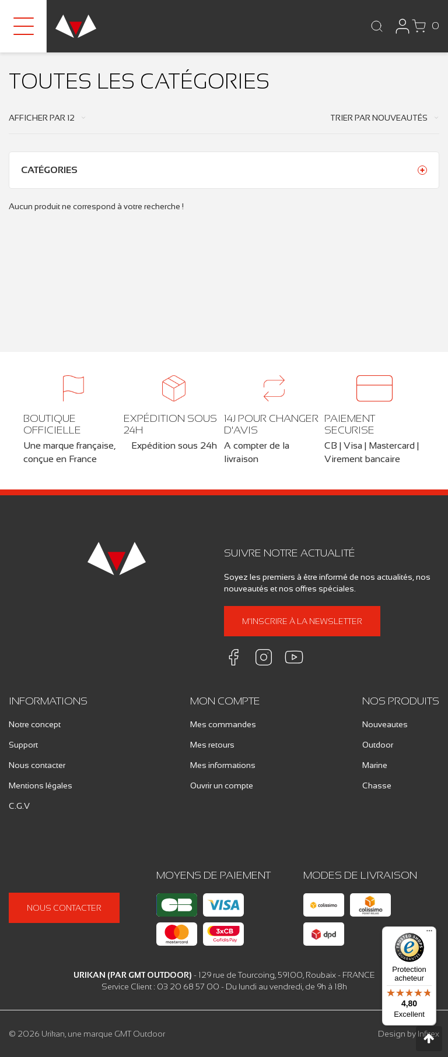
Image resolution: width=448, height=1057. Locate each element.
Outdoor (377, 744)
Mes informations (223, 765)
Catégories (49, 170)
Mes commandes (223, 724)
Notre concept (35, 724)
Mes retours (212, 744)
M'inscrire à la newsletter (302, 621)
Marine (374, 765)
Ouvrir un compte (221, 785)
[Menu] (429, 933)
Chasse (376, 785)
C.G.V (19, 806)
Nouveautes (385, 724)
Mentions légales (40, 785)
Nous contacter (37, 765)
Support (23, 744)
